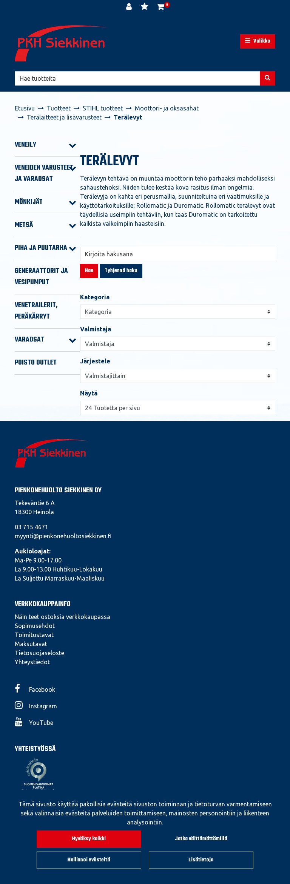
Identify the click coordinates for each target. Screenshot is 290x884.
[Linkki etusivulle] (62, 43)
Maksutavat (31, 643)
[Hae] (137, 78)
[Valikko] (257, 41)
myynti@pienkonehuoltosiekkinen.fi (63, 536)
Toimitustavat (34, 634)
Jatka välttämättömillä (201, 839)
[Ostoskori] (160, 7)
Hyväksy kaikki (89, 839)
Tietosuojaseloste (39, 653)
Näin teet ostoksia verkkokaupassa (62, 616)
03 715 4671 (31, 527)
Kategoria (95, 297)
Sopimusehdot (35, 625)
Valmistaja (95, 329)
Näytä (88, 393)
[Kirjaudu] (129, 7)
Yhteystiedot (32, 662)
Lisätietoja (200, 860)
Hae (89, 271)
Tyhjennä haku (121, 271)
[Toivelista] (145, 7)
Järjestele (95, 361)
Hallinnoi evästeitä (89, 860)
